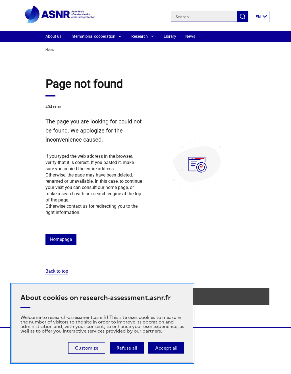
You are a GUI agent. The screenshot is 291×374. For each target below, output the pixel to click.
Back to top (56, 271)
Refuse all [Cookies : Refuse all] (127, 347)
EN (262, 16)
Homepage (61, 239)
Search (242, 16)
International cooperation (92, 36)
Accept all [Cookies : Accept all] (166, 347)
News (190, 36)
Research (139, 36)
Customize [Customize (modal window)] (86, 347)
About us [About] (53, 36)
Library (170, 36)
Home (49, 50)
